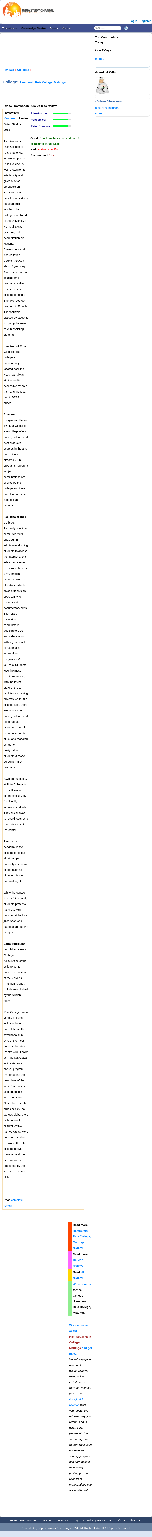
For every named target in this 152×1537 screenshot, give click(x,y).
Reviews (8, 69)
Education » (9, 28)
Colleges (23, 69)
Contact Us (61, 1520)
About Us (45, 1520)
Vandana (9, 118)
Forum (54, 28)
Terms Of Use (117, 1520)
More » (66, 28)
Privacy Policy (96, 1520)
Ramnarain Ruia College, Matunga (43, 82)
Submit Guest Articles (23, 1520)
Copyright (78, 1520)
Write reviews (82, 1284)
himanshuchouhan (107, 107)
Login (133, 21)
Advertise (134, 1520)
